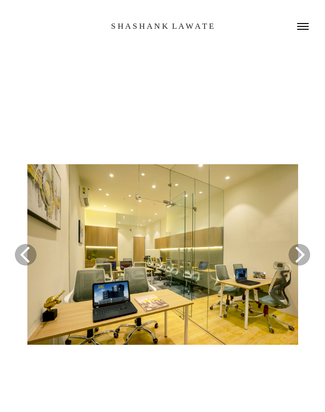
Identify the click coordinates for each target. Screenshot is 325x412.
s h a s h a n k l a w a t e (162, 26)
